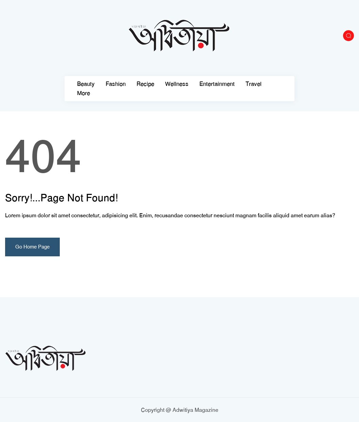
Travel (254, 84)
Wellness (177, 84)
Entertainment (217, 84)
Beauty (86, 84)
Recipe (145, 84)
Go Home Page (32, 246)
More (83, 93)
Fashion (116, 84)
